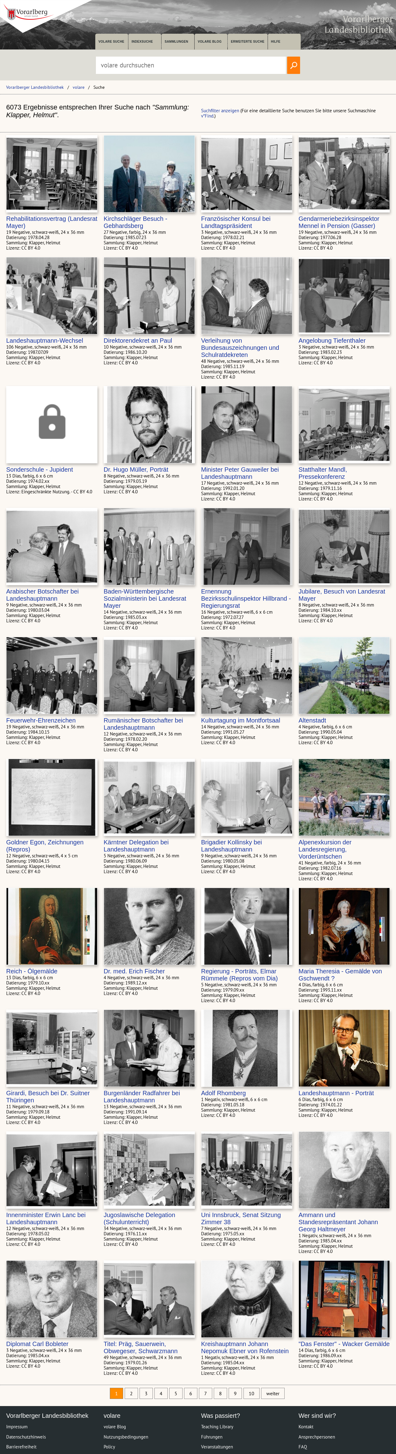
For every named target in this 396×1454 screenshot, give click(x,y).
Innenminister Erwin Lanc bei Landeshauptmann (46, 1218)
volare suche (111, 41)
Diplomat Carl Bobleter (37, 1343)
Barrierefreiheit (21, 1447)
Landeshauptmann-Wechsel (44, 340)
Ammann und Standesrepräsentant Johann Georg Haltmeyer (338, 1222)
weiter (272, 1393)
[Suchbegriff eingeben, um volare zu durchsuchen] (191, 65)
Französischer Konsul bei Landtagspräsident (236, 222)
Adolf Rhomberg (223, 1093)
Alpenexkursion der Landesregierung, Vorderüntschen (325, 849)
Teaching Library (217, 1427)
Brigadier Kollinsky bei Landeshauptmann (231, 846)
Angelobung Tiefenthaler (332, 340)
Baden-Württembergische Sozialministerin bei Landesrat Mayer (145, 598)
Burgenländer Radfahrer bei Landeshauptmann (142, 1097)
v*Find (207, 116)
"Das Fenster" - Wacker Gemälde (344, 1343)
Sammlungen (176, 41)
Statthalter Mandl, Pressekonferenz (323, 473)
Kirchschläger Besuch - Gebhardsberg (135, 222)
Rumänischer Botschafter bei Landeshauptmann (143, 724)
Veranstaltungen (217, 1447)
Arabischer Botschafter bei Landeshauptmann (42, 595)
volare (78, 87)
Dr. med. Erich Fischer (134, 971)
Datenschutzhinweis (26, 1437)
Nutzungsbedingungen (126, 1437)
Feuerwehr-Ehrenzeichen (41, 720)
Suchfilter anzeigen (220, 111)
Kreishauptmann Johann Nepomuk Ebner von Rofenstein (245, 1347)
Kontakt (306, 1427)
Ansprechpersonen (317, 1437)
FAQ (303, 1447)
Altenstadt (312, 720)
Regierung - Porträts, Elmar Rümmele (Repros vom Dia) (239, 975)
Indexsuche (142, 41)
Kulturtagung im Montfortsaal (240, 720)
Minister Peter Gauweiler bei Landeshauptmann (240, 473)
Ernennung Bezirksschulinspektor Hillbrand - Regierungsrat (246, 598)
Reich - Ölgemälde (32, 971)
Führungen (211, 1437)
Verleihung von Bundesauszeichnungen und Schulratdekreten (240, 347)
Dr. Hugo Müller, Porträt (136, 469)
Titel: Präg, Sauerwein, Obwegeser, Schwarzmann (141, 1347)
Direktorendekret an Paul (138, 340)
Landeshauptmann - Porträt (336, 1093)
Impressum (17, 1427)
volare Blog (210, 41)
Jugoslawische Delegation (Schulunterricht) (139, 1218)
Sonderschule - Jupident (39, 469)
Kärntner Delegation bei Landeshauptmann (136, 846)
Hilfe (276, 41)
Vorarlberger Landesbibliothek (35, 87)
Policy (109, 1447)
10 (251, 1393)
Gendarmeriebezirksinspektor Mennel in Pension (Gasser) (339, 222)
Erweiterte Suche (248, 41)
